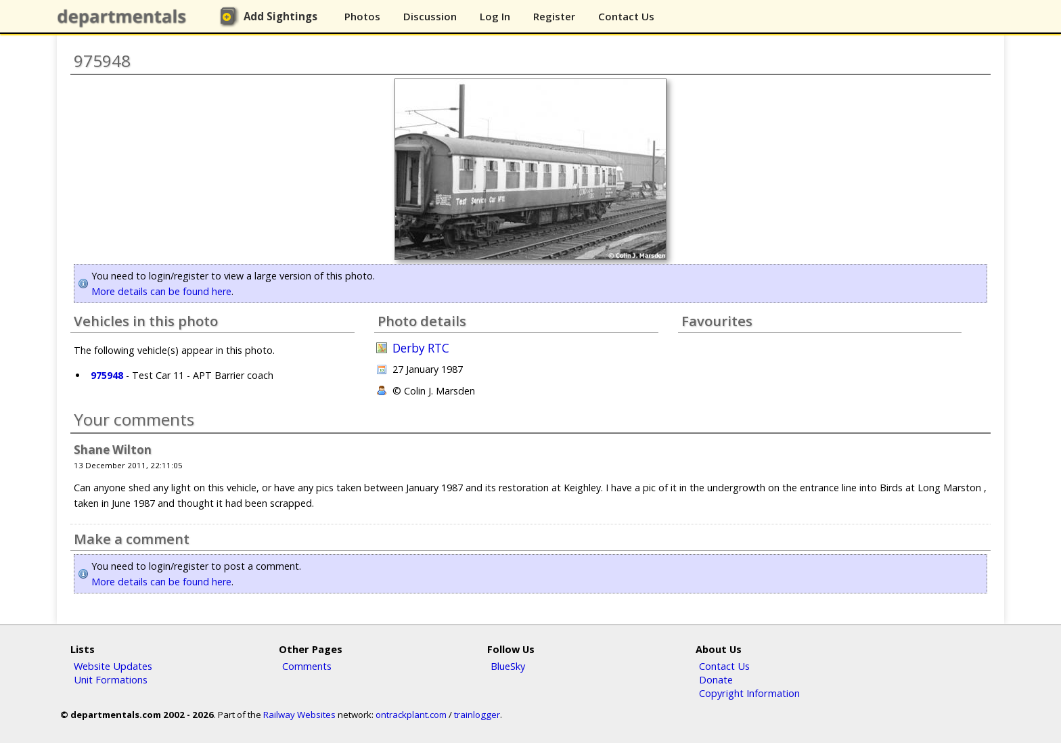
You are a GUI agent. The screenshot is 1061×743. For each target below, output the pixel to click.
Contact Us (626, 16)
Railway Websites (299, 714)
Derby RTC (420, 348)
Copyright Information (749, 693)
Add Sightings (280, 16)
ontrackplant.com (411, 714)
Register (554, 16)
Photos (362, 16)
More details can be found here (161, 291)
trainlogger (477, 714)
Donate (716, 679)
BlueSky (508, 666)
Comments (307, 666)
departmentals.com (124, 17)
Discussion (430, 16)
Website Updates (113, 666)
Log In (495, 16)
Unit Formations (111, 679)
